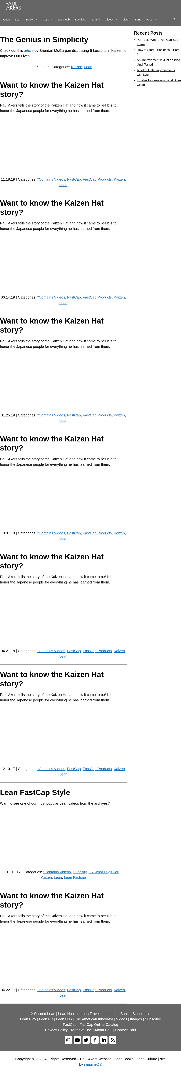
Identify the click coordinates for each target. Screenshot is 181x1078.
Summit (95, 19)
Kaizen (76, 67)
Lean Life (109, 1014)
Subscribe (153, 1019)
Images (136, 1019)
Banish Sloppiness (135, 1014)
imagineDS (93, 1064)
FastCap (74, 179)
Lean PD (46, 1019)
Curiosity (80, 872)
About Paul (103, 1030)
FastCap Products (97, 179)
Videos (113, 19)
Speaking (80, 19)
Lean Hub (64, 19)
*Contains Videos (51, 179)
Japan (6, 19)
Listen (126, 19)
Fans (138, 19)
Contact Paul (125, 1030)
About (153, 19)
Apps (49, 19)
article (28, 51)
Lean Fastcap (75, 877)
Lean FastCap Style (35, 792)
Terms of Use (81, 1030)
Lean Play (28, 1019)
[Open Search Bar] (174, 19)
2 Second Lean (43, 1014)
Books (33, 19)
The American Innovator (94, 1019)
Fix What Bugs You (104, 872)
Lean (18, 19)
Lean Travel (90, 1014)
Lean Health (68, 1014)
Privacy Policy (56, 1030)
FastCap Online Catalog (98, 1025)
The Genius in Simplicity (44, 39)
